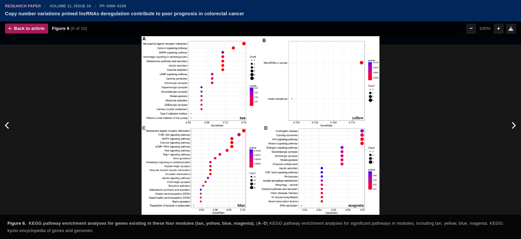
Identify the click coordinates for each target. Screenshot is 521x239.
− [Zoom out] (471, 28)
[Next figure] (513, 125)
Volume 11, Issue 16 (70, 6)
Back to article (27, 28)
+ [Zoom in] (498, 28)
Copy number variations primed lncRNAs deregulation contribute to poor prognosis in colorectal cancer (124, 13)
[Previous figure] (7, 125)
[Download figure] (511, 29)
